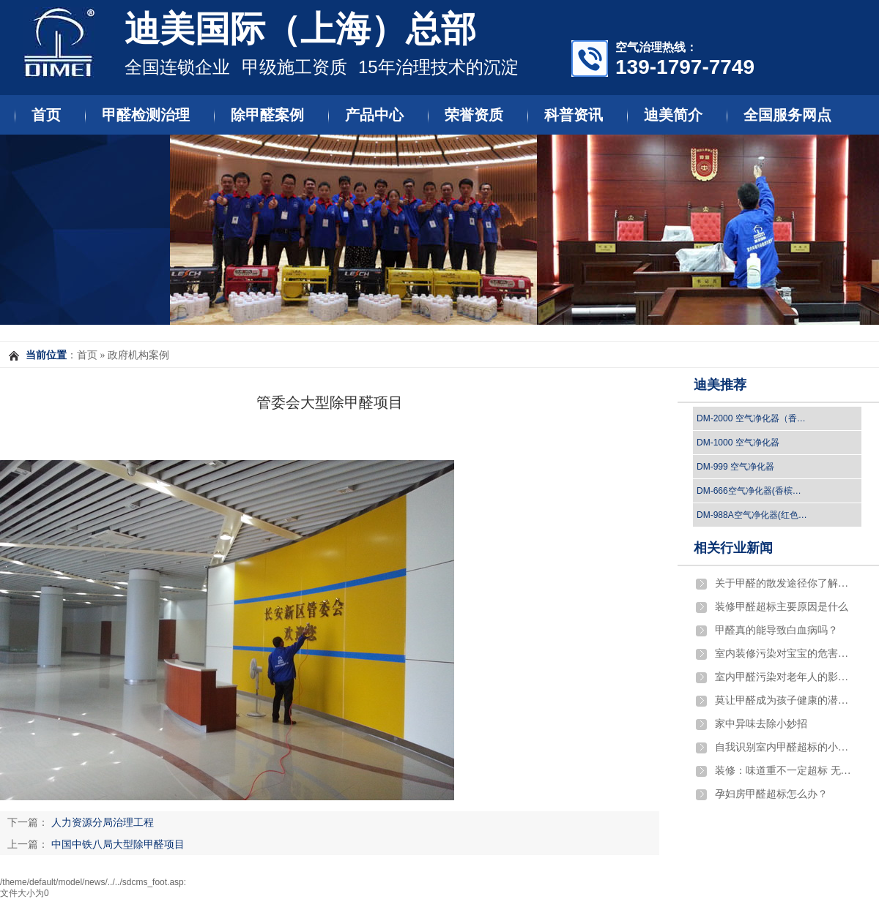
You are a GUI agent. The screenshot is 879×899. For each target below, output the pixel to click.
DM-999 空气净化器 (735, 467)
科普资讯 (573, 115)
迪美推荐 (720, 384)
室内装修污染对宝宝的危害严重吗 (784, 653)
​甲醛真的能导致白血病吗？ (776, 630)
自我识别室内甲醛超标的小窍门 (784, 747)
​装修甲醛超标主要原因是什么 (781, 606)
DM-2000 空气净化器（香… (751, 418)
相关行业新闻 (733, 548)
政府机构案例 (138, 355)
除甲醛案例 (267, 115)
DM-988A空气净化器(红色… (752, 515)
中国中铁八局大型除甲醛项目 (118, 844)
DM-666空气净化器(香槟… (749, 491)
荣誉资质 (474, 115)
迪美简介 (673, 115)
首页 (46, 115)
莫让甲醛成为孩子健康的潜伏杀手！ (784, 700)
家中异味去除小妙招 (761, 723)
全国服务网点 (787, 115)
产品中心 (374, 115)
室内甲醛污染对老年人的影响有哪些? (784, 677)
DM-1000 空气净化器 (738, 442)
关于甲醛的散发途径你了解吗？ (784, 583)
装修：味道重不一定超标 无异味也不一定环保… (784, 770)
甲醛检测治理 (146, 115)
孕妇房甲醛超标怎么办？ (771, 794)
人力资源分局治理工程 (102, 822)
